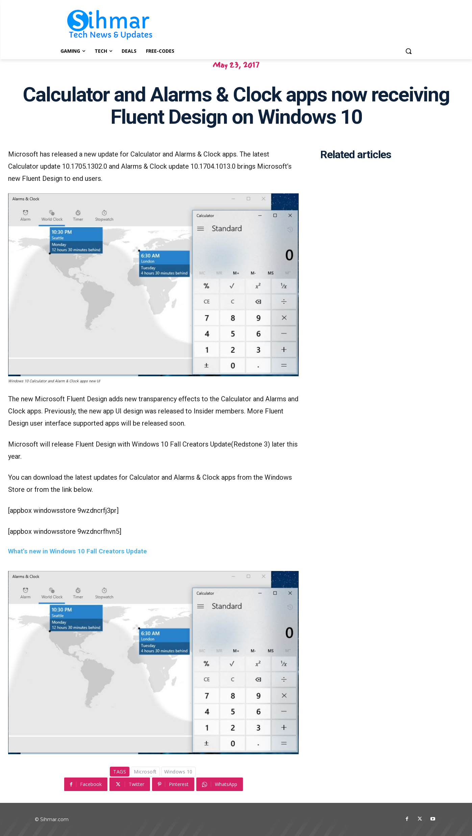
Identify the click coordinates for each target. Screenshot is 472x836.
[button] (408, 51)
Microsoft (145, 771)
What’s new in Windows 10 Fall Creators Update (77, 551)
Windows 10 (178, 771)
